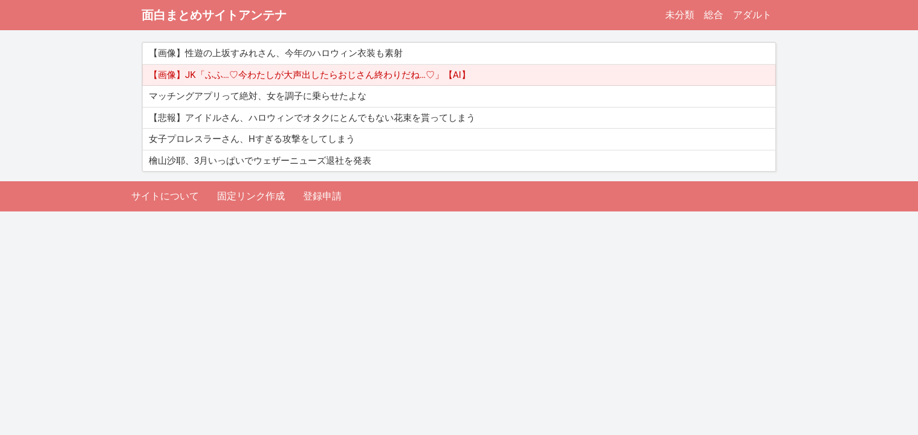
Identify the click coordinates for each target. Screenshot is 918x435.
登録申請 (322, 196)
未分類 (679, 15)
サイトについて (165, 196)
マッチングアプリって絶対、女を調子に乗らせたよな (257, 96)
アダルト (752, 15)
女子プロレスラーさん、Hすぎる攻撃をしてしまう (252, 139)
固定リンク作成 (251, 196)
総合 (713, 15)
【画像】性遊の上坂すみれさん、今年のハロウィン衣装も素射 (276, 53)
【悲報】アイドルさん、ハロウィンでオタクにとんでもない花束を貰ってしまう (312, 117)
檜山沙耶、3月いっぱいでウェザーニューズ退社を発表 (260, 160)
